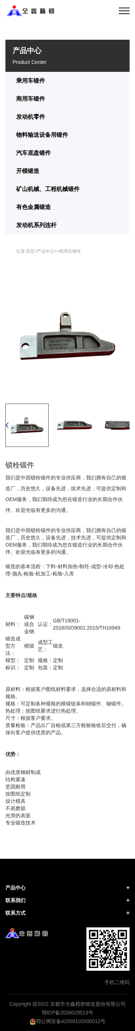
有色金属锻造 (33, 207)
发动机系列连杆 (36, 225)
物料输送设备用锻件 (42, 135)
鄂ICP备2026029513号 (67, 1012)
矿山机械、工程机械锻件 (48, 189)
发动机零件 (30, 117)
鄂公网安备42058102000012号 (67, 1021)
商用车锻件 (30, 99)
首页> (31, 251)
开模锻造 (27, 171)
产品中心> (47, 251)
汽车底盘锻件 (33, 153)
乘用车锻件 (30, 81)
